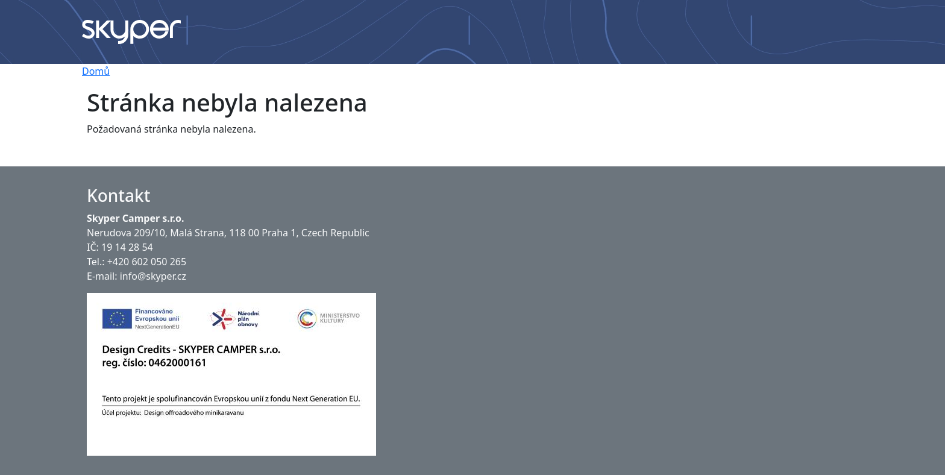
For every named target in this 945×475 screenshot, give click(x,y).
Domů (96, 71)
